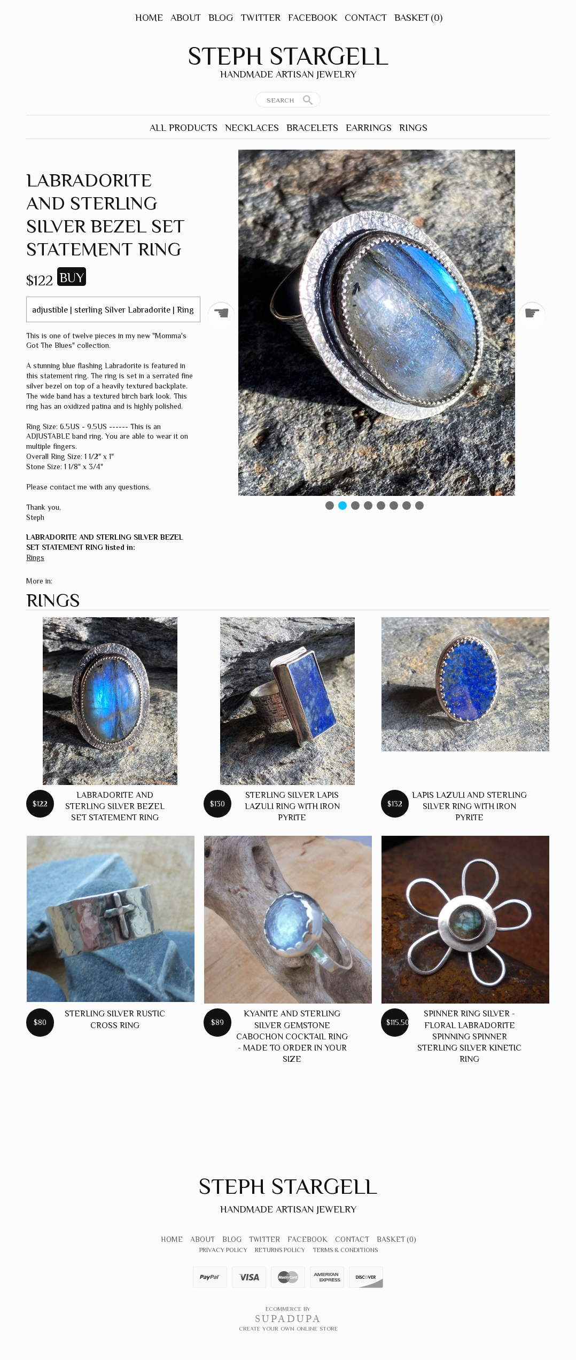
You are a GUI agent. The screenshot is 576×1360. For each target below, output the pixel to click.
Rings (413, 127)
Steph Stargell (288, 56)
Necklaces (252, 127)
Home (149, 17)
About (185, 17)
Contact (366, 17)
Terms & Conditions (345, 1250)
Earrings (369, 127)
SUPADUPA (288, 1319)
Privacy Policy (223, 1250)
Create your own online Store (288, 1328)
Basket (418, 17)
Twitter (261, 17)
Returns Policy (280, 1250)
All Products (183, 127)
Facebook (312, 17)
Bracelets (312, 127)
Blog (220, 17)
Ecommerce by (288, 1308)
